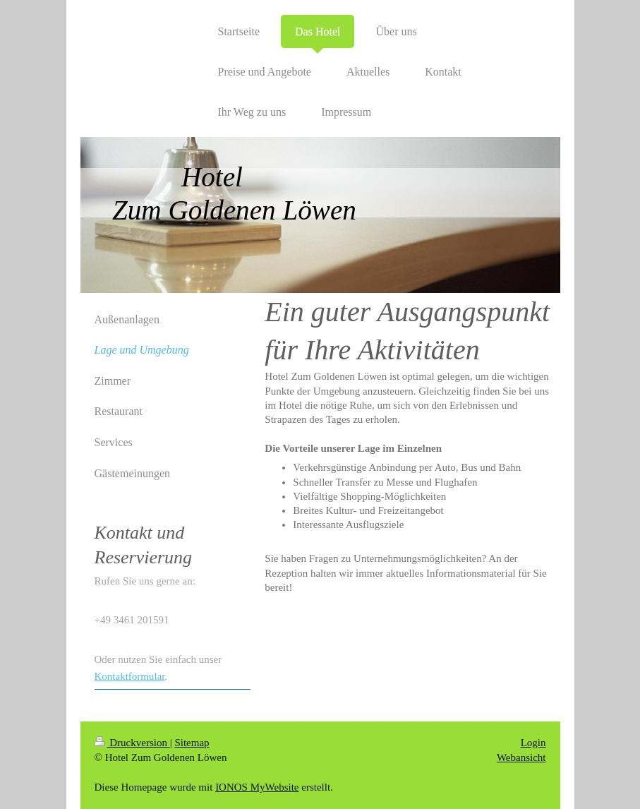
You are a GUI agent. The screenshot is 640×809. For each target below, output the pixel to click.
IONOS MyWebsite (256, 787)
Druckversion (132, 742)
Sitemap (191, 742)
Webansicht (521, 757)
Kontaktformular (130, 676)
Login (533, 742)
